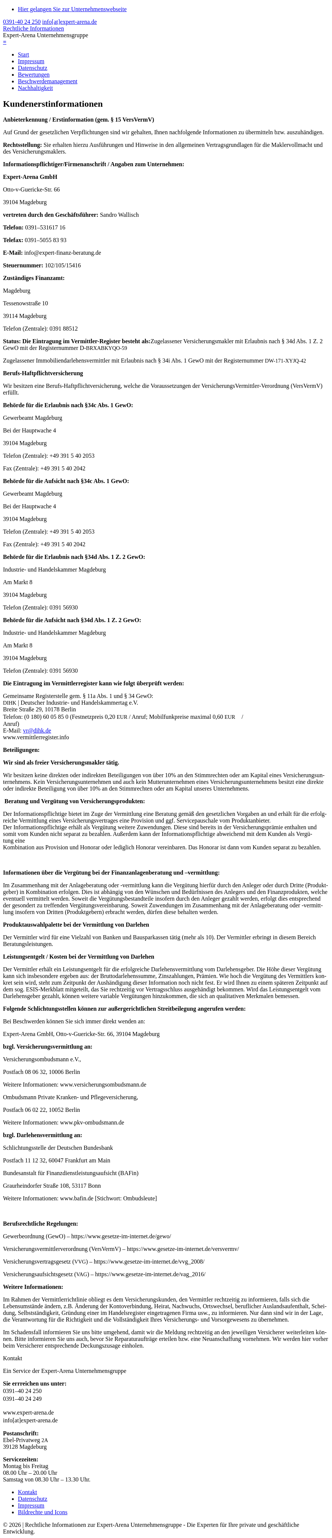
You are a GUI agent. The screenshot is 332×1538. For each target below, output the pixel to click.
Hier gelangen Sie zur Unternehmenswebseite (72, 9)
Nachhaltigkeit (35, 88)
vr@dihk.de (37, 730)
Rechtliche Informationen (33, 28)
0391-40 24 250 (22, 22)
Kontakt (27, 1492)
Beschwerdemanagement (47, 81)
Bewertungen (34, 74)
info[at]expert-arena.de (69, 22)
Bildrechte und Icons (42, 1512)
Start (23, 54)
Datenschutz (32, 68)
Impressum (31, 61)
